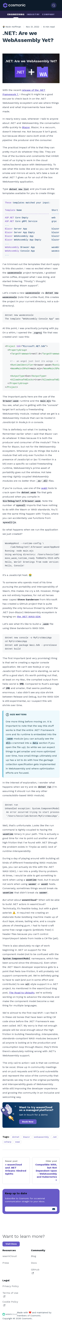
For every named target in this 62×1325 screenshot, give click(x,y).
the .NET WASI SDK (29, 616)
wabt (44, 488)
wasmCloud (9, 1256)
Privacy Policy (10, 1286)
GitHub (35, 1271)
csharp (7, 1142)
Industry (33, 14)
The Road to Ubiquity (21, 992)
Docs (34, 1262)
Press (5, 1262)
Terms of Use (10, 1294)
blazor (26, 1137)
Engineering (15, 14)
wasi (17, 1142)
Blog (33, 1256)
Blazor (26, 127)
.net (54, 1137)
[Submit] (53, 1209)
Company (48, 14)
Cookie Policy (10, 1303)
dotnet (15, 1137)
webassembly (41, 1137)
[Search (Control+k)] (53, 5)
